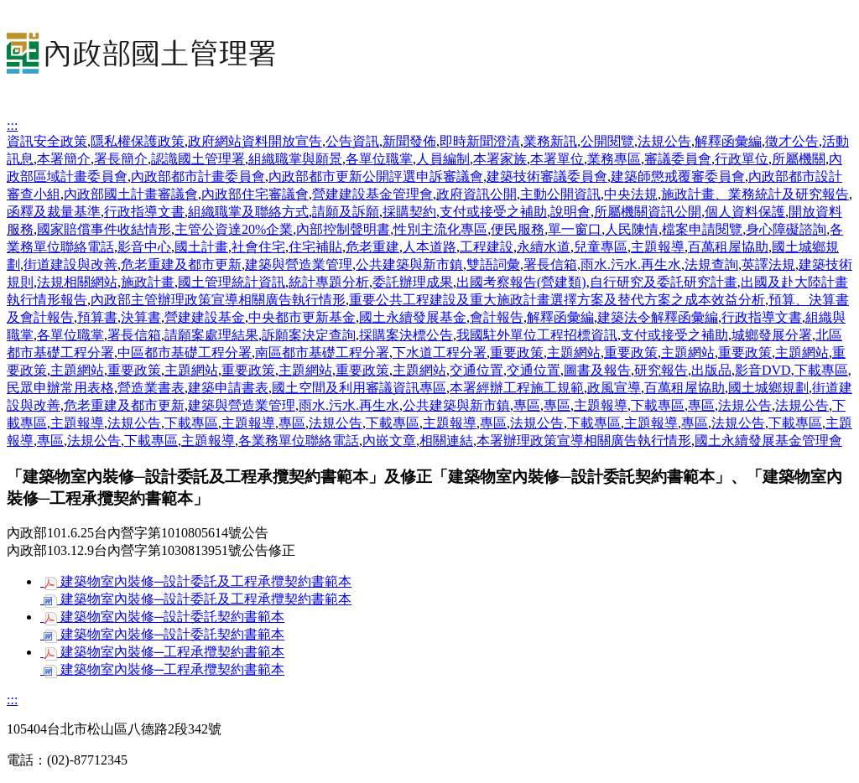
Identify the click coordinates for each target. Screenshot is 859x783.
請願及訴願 (345, 212)
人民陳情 (632, 229)
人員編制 (443, 159)
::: (12, 125)
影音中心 (144, 247)
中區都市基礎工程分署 (184, 352)
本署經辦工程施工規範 (517, 388)
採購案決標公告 (406, 335)
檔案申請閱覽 (702, 229)
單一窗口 (574, 229)
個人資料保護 (745, 212)
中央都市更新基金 (302, 317)
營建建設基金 (204, 317)
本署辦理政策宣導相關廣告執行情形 (583, 440)
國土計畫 (201, 247)
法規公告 (664, 141)
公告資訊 (352, 141)
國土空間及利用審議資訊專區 (359, 388)
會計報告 (496, 317)
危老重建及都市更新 (181, 264)
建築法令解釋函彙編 (657, 317)
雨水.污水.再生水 (630, 264)
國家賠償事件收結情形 (104, 229)
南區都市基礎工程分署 (322, 352)
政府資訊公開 (476, 194)
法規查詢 (711, 264)
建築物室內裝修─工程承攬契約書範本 (162, 652)
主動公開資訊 (560, 194)
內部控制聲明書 (343, 229)
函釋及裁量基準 (54, 212)
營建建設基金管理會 (372, 194)
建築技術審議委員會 (547, 176)
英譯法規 (768, 264)
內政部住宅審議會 (255, 194)
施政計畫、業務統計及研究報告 (755, 194)
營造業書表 (151, 388)
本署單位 (557, 159)
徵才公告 (792, 141)
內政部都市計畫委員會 (198, 176)
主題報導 (658, 247)
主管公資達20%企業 (233, 229)
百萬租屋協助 (728, 247)
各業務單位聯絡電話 (298, 440)
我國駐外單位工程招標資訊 (536, 335)
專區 (526, 405)
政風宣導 (614, 388)
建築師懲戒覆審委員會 (678, 176)
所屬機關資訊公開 (647, 212)
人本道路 (429, 247)
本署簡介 (64, 159)
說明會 (570, 212)
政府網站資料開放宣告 (255, 141)
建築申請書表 (228, 388)
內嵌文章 (389, 440)
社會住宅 (258, 247)
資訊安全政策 (47, 141)
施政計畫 (147, 282)
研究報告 (661, 370)
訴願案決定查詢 (309, 335)
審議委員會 (677, 159)
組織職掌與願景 (295, 159)
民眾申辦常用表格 (60, 388)
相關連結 (446, 440)
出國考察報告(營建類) (521, 282)
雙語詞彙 (493, 264)
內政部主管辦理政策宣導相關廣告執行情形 (218, 300)
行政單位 (741, 159)
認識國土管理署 (198, 159)
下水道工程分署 (440, 352)
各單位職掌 (379, 159)
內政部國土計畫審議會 (131, 194)
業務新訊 (550, 141)
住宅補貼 (315, 247)
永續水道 (543, 247)
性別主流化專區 (440, 229)
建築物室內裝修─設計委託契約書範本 (162, 616)
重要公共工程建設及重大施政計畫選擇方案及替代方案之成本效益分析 (557, 300)
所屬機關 (798, 159)
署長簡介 (121, 159)
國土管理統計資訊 (231, 282)
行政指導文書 (144, 212)
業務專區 (614, 159)
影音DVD (763, 370)
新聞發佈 (409, 141)
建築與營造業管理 (298, 264)
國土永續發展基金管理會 (768, 440)
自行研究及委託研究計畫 (663, 282)
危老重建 (372, 247)
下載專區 (821, 370)
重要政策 (517, 352)
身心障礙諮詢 (786, 229)
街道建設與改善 (70, 264)
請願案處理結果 (211, 335)
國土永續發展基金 (412, 317)
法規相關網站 (77, 282)
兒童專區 (600, 247)
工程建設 (486, 247)
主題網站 (574, 352)
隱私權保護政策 (138, 141)
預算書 (97, 317)
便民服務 (517, 229)
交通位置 (476, 370)
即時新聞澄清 (480, 141)
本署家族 (500, 159)
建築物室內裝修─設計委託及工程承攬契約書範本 (195, 581)
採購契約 (409, 212)
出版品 (711, 370)
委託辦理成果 (412, 282)
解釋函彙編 (728, 141)
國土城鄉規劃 (768, 388)
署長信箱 (550, 264)
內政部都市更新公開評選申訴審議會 (375, 176)
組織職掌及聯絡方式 (248, 212)
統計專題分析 (329, 282)
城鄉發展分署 (771, 335)
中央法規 (631, 194)
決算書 (141, 317)
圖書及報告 (597, 370)
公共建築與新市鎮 (409, 264)
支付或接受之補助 (493, 212)
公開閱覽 (607, 141)
